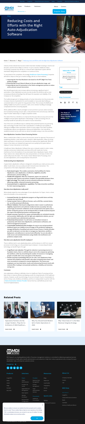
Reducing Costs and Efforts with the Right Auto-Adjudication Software (43, 60)
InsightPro (29, 1)
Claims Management (65, 92)
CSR (63, 382)
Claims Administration (25, 381)
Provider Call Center (25, 385)
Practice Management (36, 385)
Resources (22, 11)
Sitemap (46, 400)
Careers (63, 6)
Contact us (12, 364)
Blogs (19, 60)
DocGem (9, 388)
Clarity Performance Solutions (42, 1)
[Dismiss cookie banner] (42, 405)
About (56, 6)
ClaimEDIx (59, 1)
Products (28, 6)
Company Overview (67, 377)
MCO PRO (9, 390)
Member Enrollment (24, 396)
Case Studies (47, 383)
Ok (37, 418)
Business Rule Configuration (25, 400)
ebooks (45, 388)
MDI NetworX (65, 392)
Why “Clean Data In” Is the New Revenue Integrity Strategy (67, 323)
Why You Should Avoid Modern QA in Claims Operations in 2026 (40, 323)
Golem (8, 383)
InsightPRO (9, 378)
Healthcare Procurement (36, 399)
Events (45, 390)
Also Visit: (22, 1)
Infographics (47, 385)
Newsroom (46, 380)
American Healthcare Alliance (72, 1)
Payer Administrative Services (36, 390)
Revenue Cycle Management (36, 381)
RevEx (53, 1)
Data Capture (25, 393)
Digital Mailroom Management (26, 389)
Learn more (10, 329)
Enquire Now (59, 11)
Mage (8, 385)
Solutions (38, 6)
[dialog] (23, 412)
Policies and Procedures (49, 403)
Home (20, 6)
